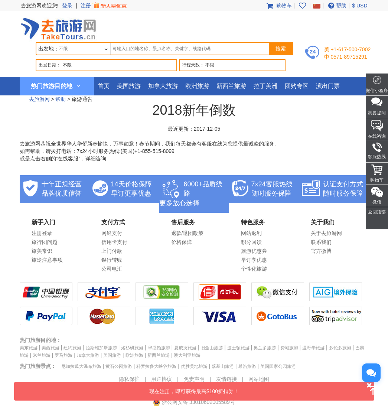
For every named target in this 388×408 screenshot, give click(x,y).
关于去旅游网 (326, 233)
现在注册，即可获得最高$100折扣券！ (261, 388)
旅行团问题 (45, 242)
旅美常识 (42, 251)
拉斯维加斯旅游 (101, 347)
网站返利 (251, 233)
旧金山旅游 (211, 347)
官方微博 (321, 251)
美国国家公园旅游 (278, 366)
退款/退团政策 (187, 233)
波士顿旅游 (238, 347)
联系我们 (321, 242)
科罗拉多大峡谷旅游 (156, 366)
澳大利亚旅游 (187, 355)
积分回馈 (251, 242)
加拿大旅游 (163, 86)
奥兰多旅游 (265, 347)
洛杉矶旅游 (132, 347)
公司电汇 (111, 269)
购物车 (278, 6)
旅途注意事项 (47, 260)
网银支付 (111, 233)
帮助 (336, 6)
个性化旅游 (254, 269)
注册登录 (42, 233)
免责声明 (194, 379)
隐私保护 (129, 379)
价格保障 (181, 242)
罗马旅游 (63, 355)
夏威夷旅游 (185, 347)
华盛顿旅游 (159, 347)
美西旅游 (50, 347)
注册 (104, 6)
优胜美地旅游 (194, 366)
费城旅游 (289, 347)
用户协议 (161, 379)
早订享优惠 (254, 260)
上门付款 (111, 251)
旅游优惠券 (254, 251)
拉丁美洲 (265, 86)
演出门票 (328, 86)
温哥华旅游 (313, 347)
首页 (104, 86)
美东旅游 (29, 347)
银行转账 (111, 260)
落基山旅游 (223, 366)
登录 (67, 6)
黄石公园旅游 (118, 366)
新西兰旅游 (231, 86)
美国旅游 (129, 86)
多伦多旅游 (340, 347)
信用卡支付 (114, 242)
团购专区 (297, 86)
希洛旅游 (247, 366)
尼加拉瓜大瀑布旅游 (81, 366)
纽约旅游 (72, 347)
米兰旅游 (41, 355)
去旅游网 (39, 99)
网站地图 (258, 379)
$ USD (359, 6)
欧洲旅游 (197, 86)
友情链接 (226, 379)
